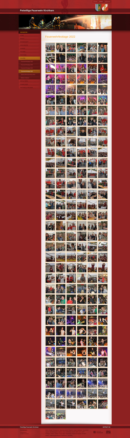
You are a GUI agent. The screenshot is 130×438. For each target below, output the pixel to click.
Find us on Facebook (98, 432)
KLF (80, 431)
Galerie (22, 58)
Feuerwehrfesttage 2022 (27, 71)
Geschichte (24, 45)
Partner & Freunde (26, 87)
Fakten (52, 433)
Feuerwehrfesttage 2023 (27, 68)
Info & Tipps (24, 81)
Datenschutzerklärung (55, 435)
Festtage (23, 55)
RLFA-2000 (75, 431)
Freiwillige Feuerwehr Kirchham (37, 10)
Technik (22, 51)
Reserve (71, 430)
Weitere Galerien (25, 77)
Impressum (107, 1)
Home (22, 35)
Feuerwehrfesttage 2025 (27, 61)
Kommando (56, 430)
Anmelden (70, 435)
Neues (22, 38)
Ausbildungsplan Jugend (56, 431)
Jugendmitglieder (78, 430)
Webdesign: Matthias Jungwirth (108, 432)
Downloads (24, 84)
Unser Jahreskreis (67, 431)
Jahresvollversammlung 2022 (28, 74)
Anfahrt (101, 1)
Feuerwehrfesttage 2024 (27, 64)
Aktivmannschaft (64, 430)
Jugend (22, 48)
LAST (83, 431)
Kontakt (95, 1)
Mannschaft (24, 42)
